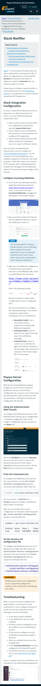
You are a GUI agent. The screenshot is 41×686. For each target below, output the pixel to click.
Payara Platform (14, 18)
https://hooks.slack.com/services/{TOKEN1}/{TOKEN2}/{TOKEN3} (23, 281)
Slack (6, 71)
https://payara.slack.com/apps (21, 188)
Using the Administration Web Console (22, 56)
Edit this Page (33, 18)
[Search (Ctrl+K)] (31, 11)
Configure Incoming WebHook (19, 51)
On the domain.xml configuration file (21, 62)
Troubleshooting (12, 65)
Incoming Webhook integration (16, 154)
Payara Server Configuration (16, 54)
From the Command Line (17, 59)
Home (4, 18)
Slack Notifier (8, 31)
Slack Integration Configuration (17, 48)
